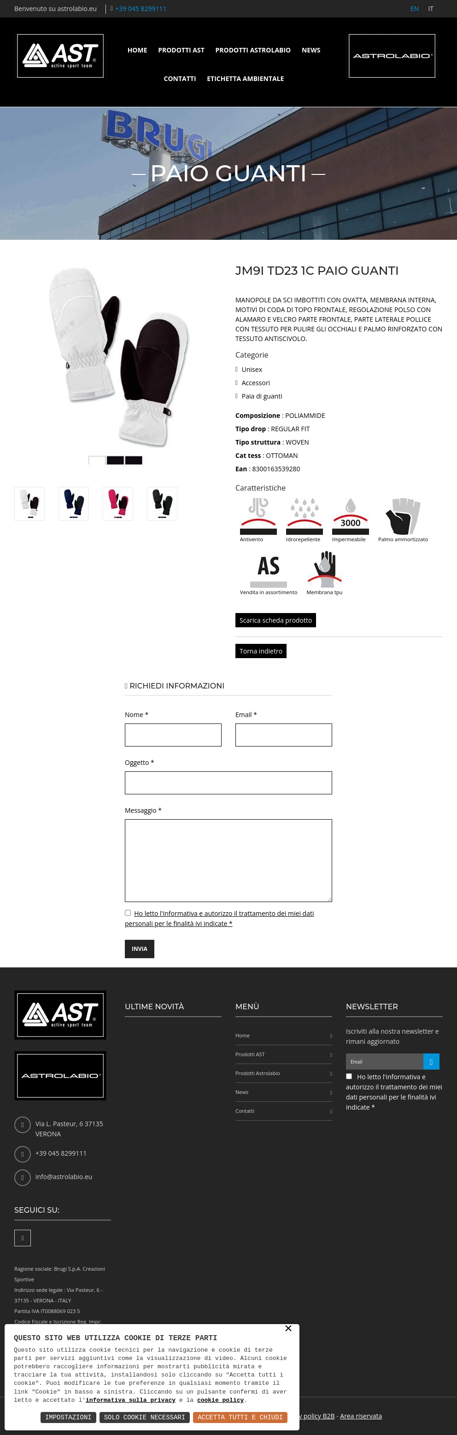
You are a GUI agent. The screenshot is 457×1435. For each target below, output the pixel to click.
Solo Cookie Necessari (144, 1417)
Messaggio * (143, 810)
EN (414, 8)
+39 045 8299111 (140, 8)
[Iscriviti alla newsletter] (431, 1061)
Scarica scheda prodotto (276, 620)
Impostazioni (68, 1417)
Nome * (136, 714)
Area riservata (361, 1416)
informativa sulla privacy (131, 1400)
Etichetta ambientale (245, 78)
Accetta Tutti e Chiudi (240, 1417)
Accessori (256, 382)
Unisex (252, 369)
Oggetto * (139, 762)
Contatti (180, 78)
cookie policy (220, 1400)
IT (431, 8)
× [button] (288, 1329)
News (311, 50)
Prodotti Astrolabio (253, 50)
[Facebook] (22, 1238)
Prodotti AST (181, 50)
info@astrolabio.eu (63, 1176)
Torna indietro (261, 651)
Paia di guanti (262, 396)
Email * (246, 714)
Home (137, 50)
